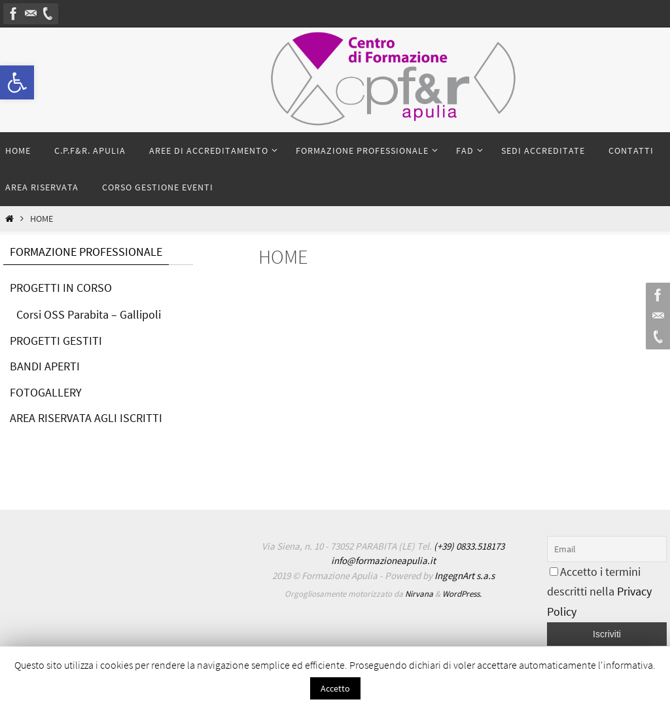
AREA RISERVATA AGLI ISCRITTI (86, 417)
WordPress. (462, 593)
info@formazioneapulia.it (383, 560)
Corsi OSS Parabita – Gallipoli (88, 314)
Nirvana (419, 593)
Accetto (335, 688)
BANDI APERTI (45, 366)
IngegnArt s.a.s (464, 575)
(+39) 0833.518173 (469, 546)
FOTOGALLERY (46, 392)
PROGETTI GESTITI (56, 340)
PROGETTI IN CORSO (61, 287)
